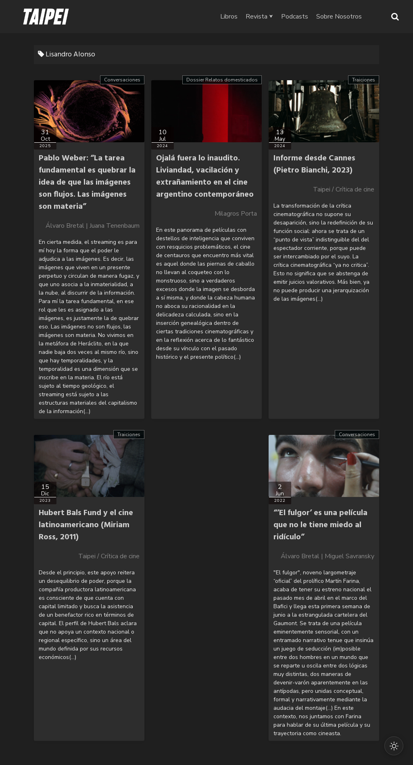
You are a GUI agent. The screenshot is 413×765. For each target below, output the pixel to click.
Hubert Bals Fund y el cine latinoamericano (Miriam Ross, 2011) (86, 525)
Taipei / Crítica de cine (343, 189)
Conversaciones (122, 80)
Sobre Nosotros (346, 16)
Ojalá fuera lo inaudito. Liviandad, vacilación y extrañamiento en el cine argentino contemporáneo (205, 176)
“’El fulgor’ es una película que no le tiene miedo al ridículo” (320, 525)
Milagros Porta (236, 213)
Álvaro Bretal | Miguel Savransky (327, 556)
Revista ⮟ (266, 16)
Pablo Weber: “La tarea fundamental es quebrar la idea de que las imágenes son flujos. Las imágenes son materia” (87, 182)
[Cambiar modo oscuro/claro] (393, 745)
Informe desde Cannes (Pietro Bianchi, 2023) (314, 164)
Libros (236, 16)
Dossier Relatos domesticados (222, 80)
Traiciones (363, 80)
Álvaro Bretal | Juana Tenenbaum (93, 225)
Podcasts (301, 16)
